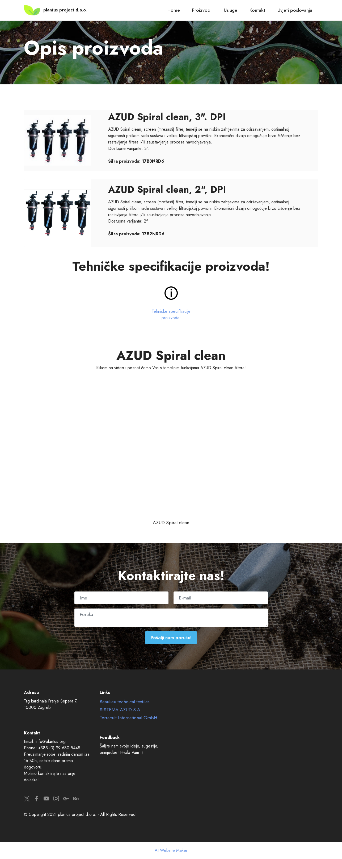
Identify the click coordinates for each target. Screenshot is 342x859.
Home (173, 10)
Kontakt (257, 10)
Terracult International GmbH (128, 717)
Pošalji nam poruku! (171, 637)
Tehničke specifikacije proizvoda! (171, 314)
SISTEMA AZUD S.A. (121, 709)
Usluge (230, 10)
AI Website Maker (171, 850)
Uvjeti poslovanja (294, 10)
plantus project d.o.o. (65, 10)
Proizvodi (202, 10)
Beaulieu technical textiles (125, 701)
